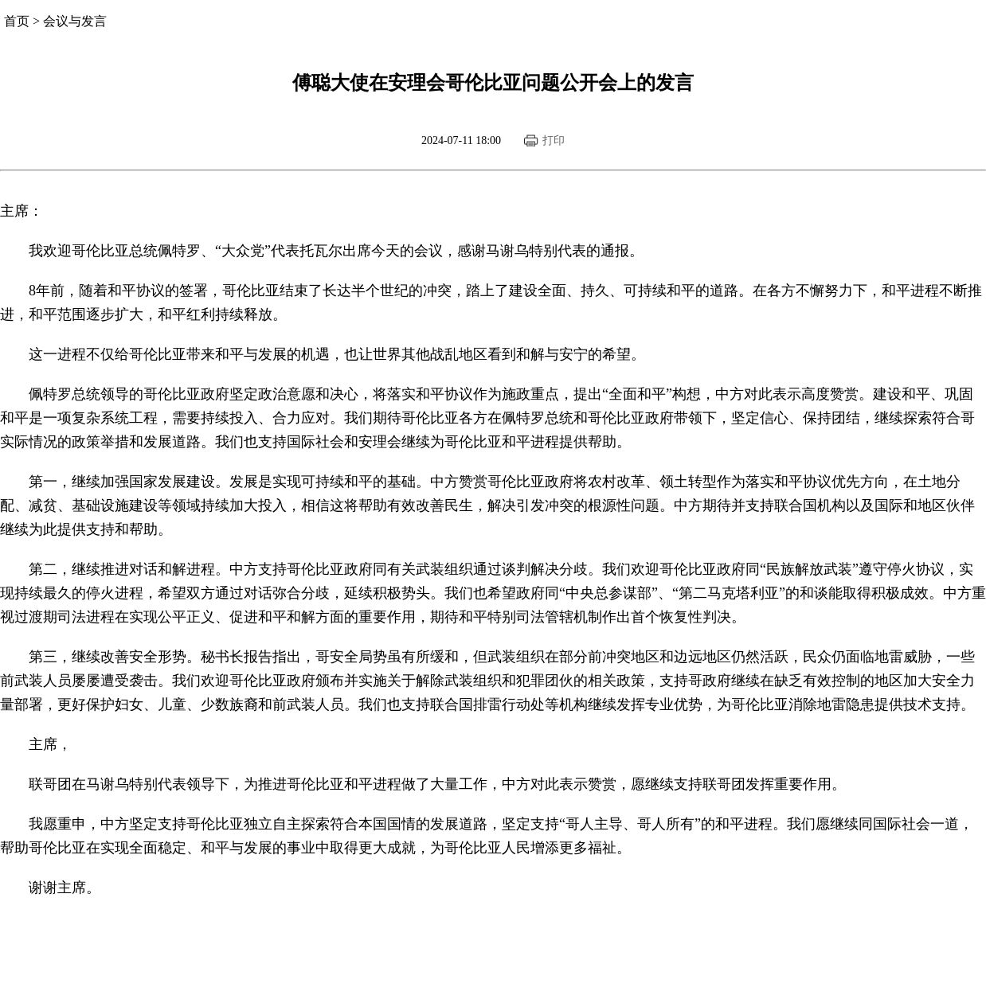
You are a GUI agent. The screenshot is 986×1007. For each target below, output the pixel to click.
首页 (16, 21)
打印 (553, 140)
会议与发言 (75, 21)
